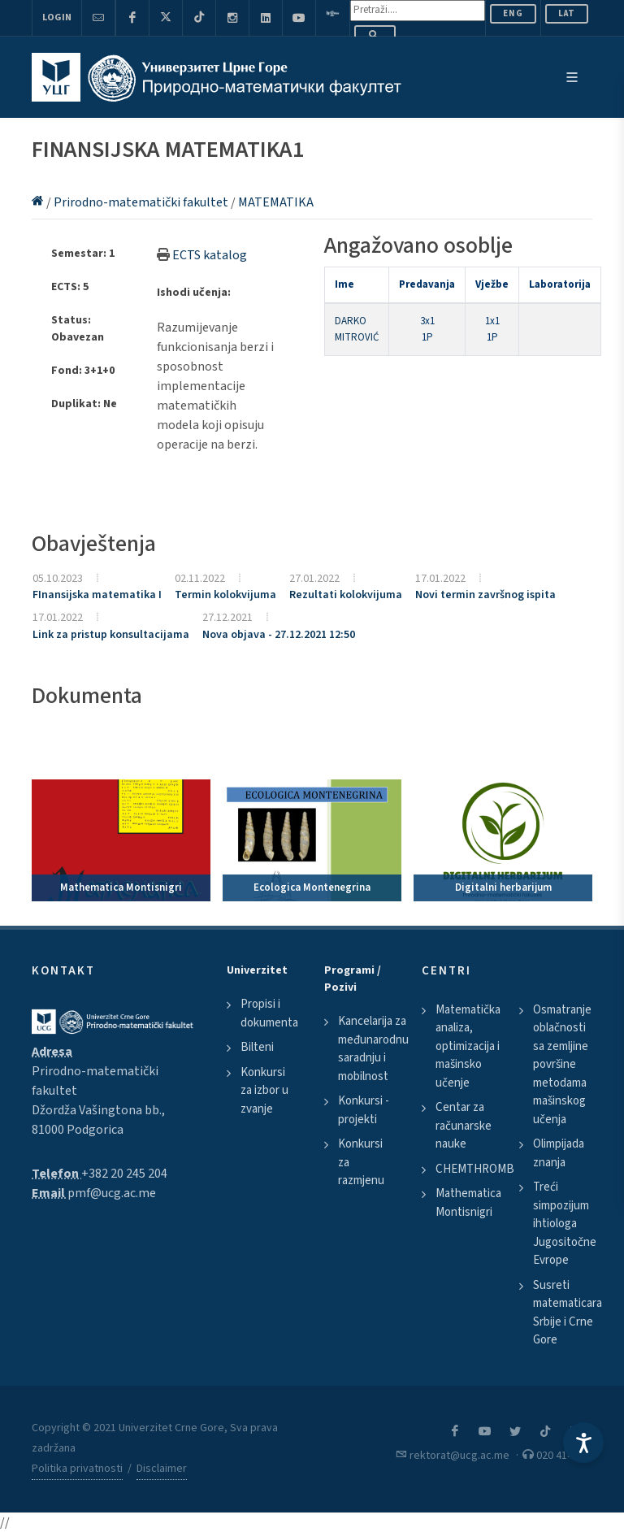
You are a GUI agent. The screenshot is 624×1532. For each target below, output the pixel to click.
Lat (566, 13)
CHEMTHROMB (475, 1169)
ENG (513, 13)
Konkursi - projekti (363, 1110)
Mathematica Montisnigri (468, 1203)
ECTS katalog (209, 255)
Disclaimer (161, 1468)
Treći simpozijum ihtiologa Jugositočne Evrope (564, 1223)
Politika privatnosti (77, 1468)
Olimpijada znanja (558, 1153)
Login (57, 17)
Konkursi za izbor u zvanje (264, 1091)
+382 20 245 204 (124, 1174)
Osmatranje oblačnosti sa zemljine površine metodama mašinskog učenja (562, 1064)
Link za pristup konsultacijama (110, 635)
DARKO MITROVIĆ (357, 329)
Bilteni (257, 1047)
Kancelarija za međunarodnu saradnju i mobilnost (373, 1049)
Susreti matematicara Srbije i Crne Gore (567, 1313)
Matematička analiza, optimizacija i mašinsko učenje (468, 1046)
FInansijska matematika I (97, 595)
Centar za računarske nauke (464, 1125)
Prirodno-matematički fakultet (142, 202)
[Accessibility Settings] (583, 1442)
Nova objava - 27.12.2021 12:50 (278, 635)
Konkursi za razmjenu (361, 1162)
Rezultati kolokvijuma (345, 595)
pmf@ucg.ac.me (111, 1193)
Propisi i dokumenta (269, 1013)
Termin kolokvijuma (225, 595)
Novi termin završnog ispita (485, 595)
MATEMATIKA (276, 202)
